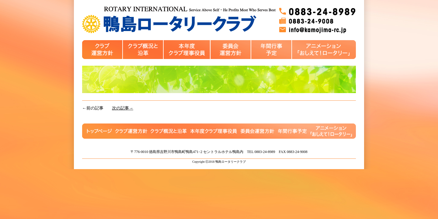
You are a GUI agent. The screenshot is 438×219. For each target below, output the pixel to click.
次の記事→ (122, 108)
